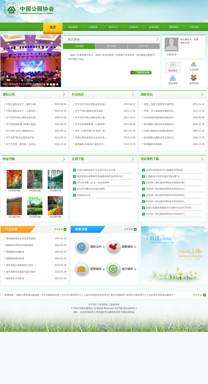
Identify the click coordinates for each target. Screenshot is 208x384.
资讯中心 (113, 27)
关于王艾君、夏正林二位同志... (21, 144)
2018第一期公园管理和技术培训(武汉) (165, 201)
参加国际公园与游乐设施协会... (159, 124)
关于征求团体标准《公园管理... (90, 124)
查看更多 (58, 229)
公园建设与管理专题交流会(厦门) (162, 176)
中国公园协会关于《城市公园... (21, 104)
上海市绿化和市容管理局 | (97, 295)
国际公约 (96, 246)
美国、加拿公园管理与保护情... (159, 104)
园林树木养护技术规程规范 (19, 245)
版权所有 (115, 304)
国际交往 (147, 94)
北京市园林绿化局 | (51, 295)
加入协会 (74, 39)
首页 (53, 27)
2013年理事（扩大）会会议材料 (93, 182)
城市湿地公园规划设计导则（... (21, 265)
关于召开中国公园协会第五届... (21, 117)
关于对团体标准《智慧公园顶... (21, 124)
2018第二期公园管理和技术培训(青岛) (165, 195)
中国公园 (193, 27)
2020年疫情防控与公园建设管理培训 (164, 170)
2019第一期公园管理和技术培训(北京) (165, 189)
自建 (161, 238)
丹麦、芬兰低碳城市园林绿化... (159, 111)
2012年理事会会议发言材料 (91, 189)
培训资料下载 (150, 159)
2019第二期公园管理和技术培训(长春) (165, 182)
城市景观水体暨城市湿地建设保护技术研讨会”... (101, 176)
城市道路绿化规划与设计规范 (21, 271)
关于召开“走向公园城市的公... (21, 131)
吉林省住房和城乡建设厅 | (161, 295)
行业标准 (133, 27)
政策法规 (153, 27)
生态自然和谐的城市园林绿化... (159, 117)
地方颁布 (127, 268)
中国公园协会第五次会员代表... (90, 137)
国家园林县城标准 (15, 251)
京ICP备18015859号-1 (125, 308)
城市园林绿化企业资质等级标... (21, 238)
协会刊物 (9, 159)
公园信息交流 (84, 195)
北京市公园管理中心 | (72, 295)
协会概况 (73, 27)
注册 (169, 54)
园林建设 (173, 27)
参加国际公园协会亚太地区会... (159, 137)
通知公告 (9, 94)
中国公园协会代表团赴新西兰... (159, 131)
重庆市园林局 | (118, 295)
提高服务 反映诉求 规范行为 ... (90, 144)
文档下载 (78, 159)
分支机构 (93, 27)
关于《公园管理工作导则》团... (90, 131)
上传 (189, 251)
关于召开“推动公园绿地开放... (21, 137)
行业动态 (78, 94)
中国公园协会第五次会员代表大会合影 (96, 170)
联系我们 (104, 304)
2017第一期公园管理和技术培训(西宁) (165, 214)
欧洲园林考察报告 (153, 144)
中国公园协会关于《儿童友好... (21, 111)
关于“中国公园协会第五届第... (90, 111)
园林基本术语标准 (15, 278)
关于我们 (93, 304)
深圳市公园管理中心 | (137, 295)
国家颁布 (127, 246)
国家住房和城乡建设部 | (28, 295)
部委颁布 (96, 268)
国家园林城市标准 (15, 258)
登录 (174, 54)
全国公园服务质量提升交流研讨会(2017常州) (168, 207)
